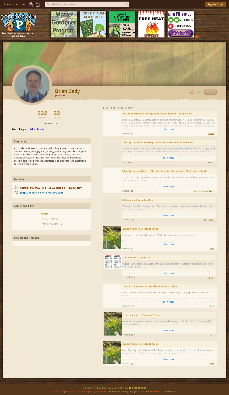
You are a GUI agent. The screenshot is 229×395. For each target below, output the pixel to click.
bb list (32, 129)
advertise (70, 391)
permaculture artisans (204, 191)
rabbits (210, 277)
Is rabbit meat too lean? (136, 257)
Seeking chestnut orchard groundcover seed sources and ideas (157, 113)
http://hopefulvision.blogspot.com (41, 192)
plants (211, 133)
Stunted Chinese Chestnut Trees (139, 228)
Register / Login (215, 4)
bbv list (40, 129)
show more (168, 129)
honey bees (208, 220)
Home (7, 4)
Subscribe (19, 4)
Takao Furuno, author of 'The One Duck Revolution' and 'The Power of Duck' (164, 171)
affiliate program (85, 391)
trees (212, 306)
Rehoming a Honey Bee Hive (137, 200)
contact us (58, 391)
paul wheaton (156, 391)
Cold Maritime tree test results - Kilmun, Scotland (149, 286)
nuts (212, 249)
